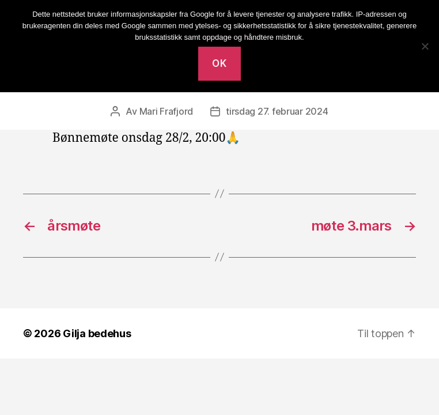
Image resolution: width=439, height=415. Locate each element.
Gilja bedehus (97, 333)
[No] (424, 46)
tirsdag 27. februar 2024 (277, 111)
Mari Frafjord (166, 111)
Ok (219, 63)
